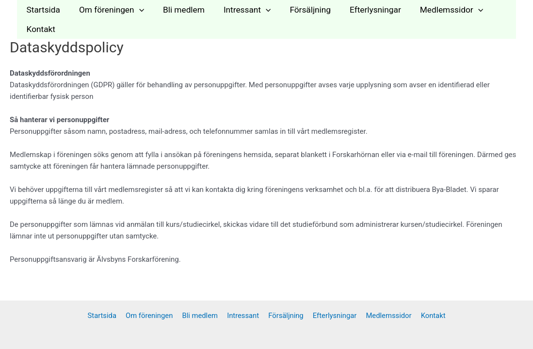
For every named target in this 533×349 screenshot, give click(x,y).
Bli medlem (178, 10)
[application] (136, 9)
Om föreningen (108, 9)
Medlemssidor (436, 9)
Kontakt (39, 29)
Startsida (42, 10)
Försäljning (300, 10)
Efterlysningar (363, 10)
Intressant (239, 9)
